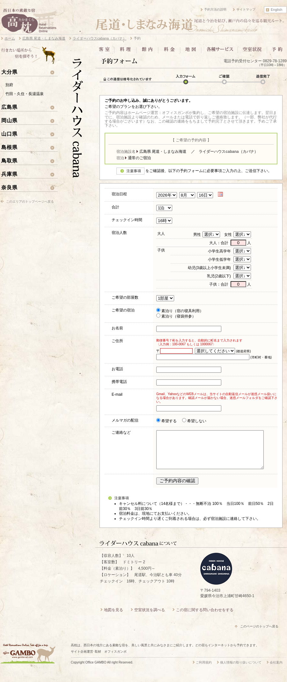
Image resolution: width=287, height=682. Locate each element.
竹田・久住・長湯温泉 (24, 94)
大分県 (9, 71)
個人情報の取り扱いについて (240, 670)
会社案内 (276, 670)
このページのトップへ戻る (259, 634)
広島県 (9, 106)
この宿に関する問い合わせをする (204, 617)
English (276, 9)
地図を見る (113, 617)
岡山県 (9, 120)
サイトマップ (245, 9)
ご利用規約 (204, 670)
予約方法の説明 (215, 9)
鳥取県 (9, 160)
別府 (9, 85)
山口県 (9, 133)
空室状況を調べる (149, 617)
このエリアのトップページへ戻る (30, 201)
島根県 (9, 147)
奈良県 (9, 187)
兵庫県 (9, 173)
